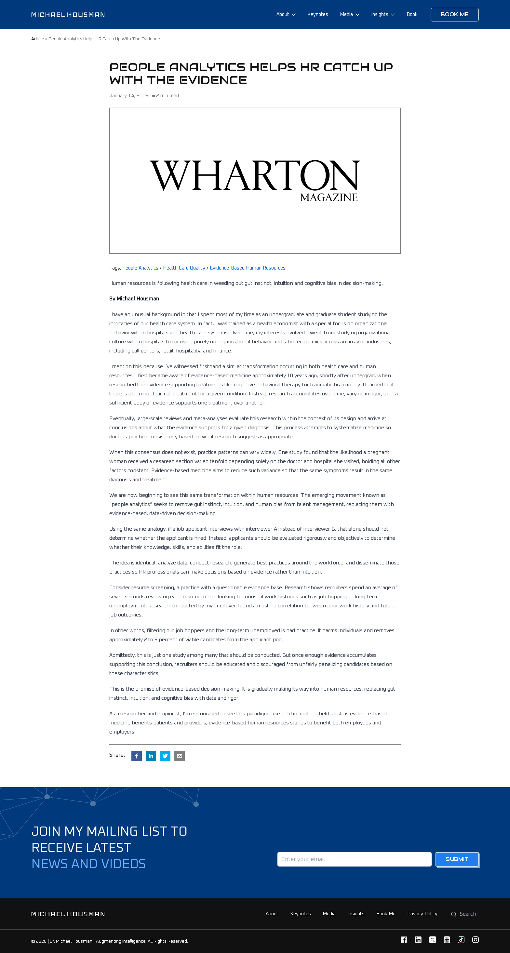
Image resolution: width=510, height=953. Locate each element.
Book (412, 14)
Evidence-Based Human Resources (248, 268)
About (282, 14)
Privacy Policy (422, 913)
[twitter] (165, 756)
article (37, 39)
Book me (455, 14)
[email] (179, 756)
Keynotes (317, 14)
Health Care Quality (184, 268)
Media (346, 14)
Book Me (386, 913)
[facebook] (136, 756)
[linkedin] (151, 756)
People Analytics (140, 268)
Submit (457, 859)
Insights (379, 14)
